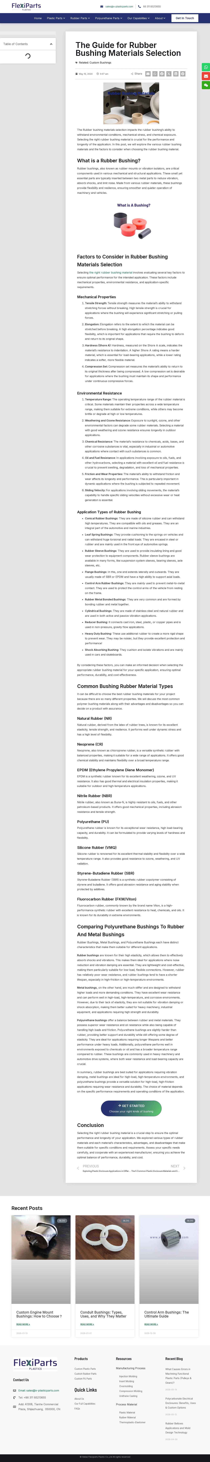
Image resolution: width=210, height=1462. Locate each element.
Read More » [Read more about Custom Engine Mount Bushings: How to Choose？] (23, 1323)
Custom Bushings (100, 62)
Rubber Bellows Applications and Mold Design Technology (177, 1427)
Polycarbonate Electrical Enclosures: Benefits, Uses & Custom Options (180, 1403)
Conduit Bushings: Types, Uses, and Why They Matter (103, 1314)
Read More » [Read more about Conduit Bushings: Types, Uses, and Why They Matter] (87, 1323)
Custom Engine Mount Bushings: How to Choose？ (39, 1314)
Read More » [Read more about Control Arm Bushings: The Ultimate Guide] (151, 1323)
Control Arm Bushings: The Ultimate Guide (166, 1314)
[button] (51, 44)
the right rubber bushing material (109, 272)
